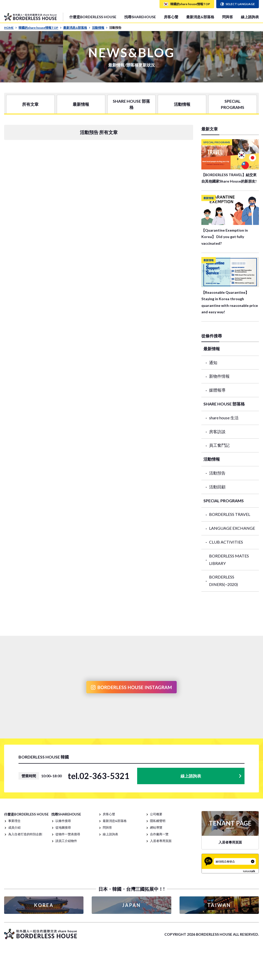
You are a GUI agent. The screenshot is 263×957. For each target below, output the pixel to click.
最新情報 (81, 104)
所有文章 (30, 104)
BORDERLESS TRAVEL (229, 514)
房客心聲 (171, 17)
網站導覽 (156, 827)
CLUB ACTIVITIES (226, 541)
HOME (10, 28)
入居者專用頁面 (161, 841)
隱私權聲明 (157, 821)
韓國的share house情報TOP (40, 28)
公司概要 (156, 814)
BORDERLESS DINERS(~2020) (223, 580)
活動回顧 (217, 486)
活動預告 (217, 472)
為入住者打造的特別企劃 (25, 834)
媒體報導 (217, 389)
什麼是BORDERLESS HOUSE (92, 17)
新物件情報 (219, 376)
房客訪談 (217, 431)
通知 (213, 362)
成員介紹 (14, 827)
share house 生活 (224, 417)
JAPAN (131, 905)
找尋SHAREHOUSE (140, 17)
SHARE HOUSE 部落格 (131, 104)
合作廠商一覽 (159, 834)
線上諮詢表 (250, 17)
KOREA (44, 905)
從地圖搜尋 (63, 827)
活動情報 (100, 28)
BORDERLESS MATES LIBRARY (229, 559)
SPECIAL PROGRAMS (232, 104)
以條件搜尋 (63, 821)
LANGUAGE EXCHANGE (232, 528)
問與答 (227, 17)
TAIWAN (219, 905)
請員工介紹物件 (66, 841)
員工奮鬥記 (219, 445)
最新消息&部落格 (200, 17)
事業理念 (14, 821)
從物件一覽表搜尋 (67, 834)
